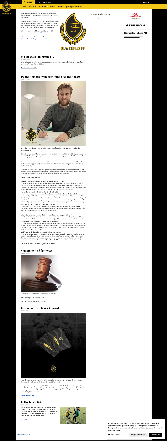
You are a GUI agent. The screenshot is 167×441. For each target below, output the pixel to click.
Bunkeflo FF (28, 2)
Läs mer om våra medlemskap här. (31, 33)
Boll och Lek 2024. (32, 402)
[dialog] (135, 429)
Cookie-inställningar (23, 435)
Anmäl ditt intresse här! (29, 68)
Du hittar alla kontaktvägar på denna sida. (34, 39)
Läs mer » (24, 419)
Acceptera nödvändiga (138, 435)
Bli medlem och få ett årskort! (40, 308)
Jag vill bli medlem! (27, 395)
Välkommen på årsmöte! (36, 250)
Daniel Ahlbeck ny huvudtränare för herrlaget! (50, 76)
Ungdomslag (48, 2)
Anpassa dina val (114, 434)
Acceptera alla (155, 435)
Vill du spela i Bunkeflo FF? (37, 57)
